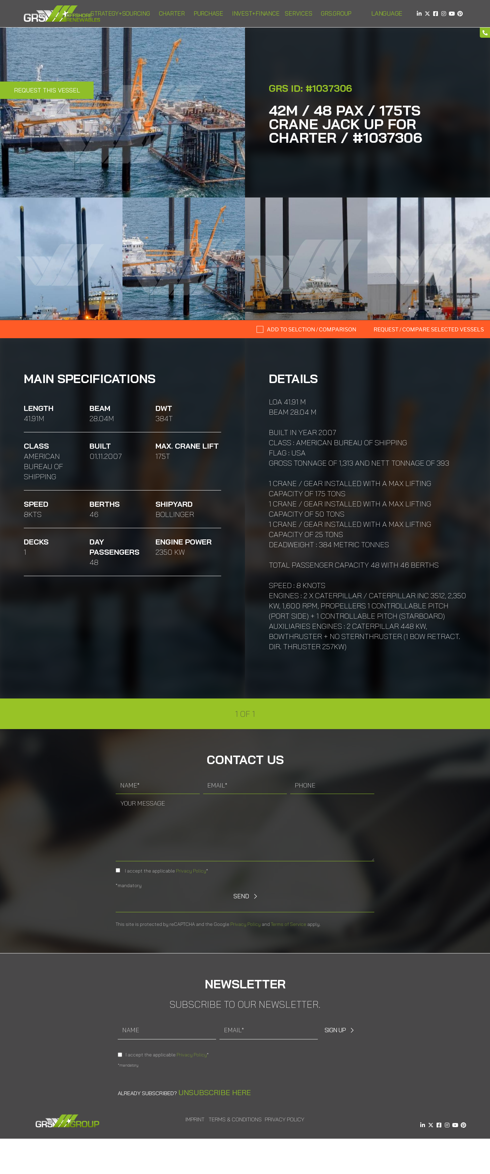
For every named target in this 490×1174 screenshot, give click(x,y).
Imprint (195, 1119)
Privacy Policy (191, 871)
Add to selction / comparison (311, 329)
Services (300, 13)
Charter (173, 13)
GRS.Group (338, 13)
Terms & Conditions (235, 1119)
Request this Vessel (47, 90)
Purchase (210, 13)
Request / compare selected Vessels (429, 329)
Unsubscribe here (214, 1092)
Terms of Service (288, 924)
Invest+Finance (256, 13)
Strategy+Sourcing (122, 13)
